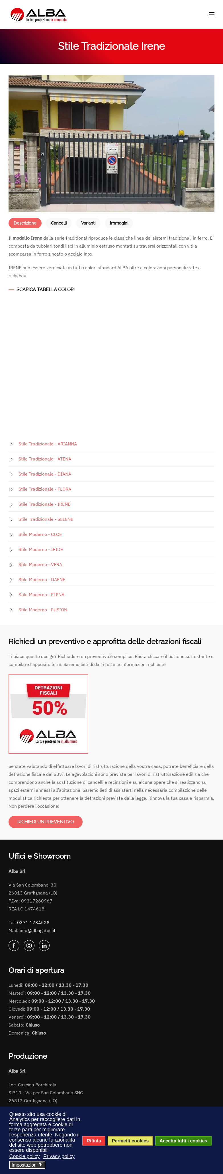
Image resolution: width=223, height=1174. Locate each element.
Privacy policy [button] (59, 1156)
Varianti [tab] (88, 223)
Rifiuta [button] (94, 1140)
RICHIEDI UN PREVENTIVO (45, 822)
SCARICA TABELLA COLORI (46, 289)
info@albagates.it (38, 930)
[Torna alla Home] (39, 14)
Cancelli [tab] (59, 223)
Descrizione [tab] (25, 223)
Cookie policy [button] (24, 1156)
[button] (211, 14)
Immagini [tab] (119, 223)
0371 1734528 (33, 922)
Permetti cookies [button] (130, 1140)
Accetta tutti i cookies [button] (183, 1140)
